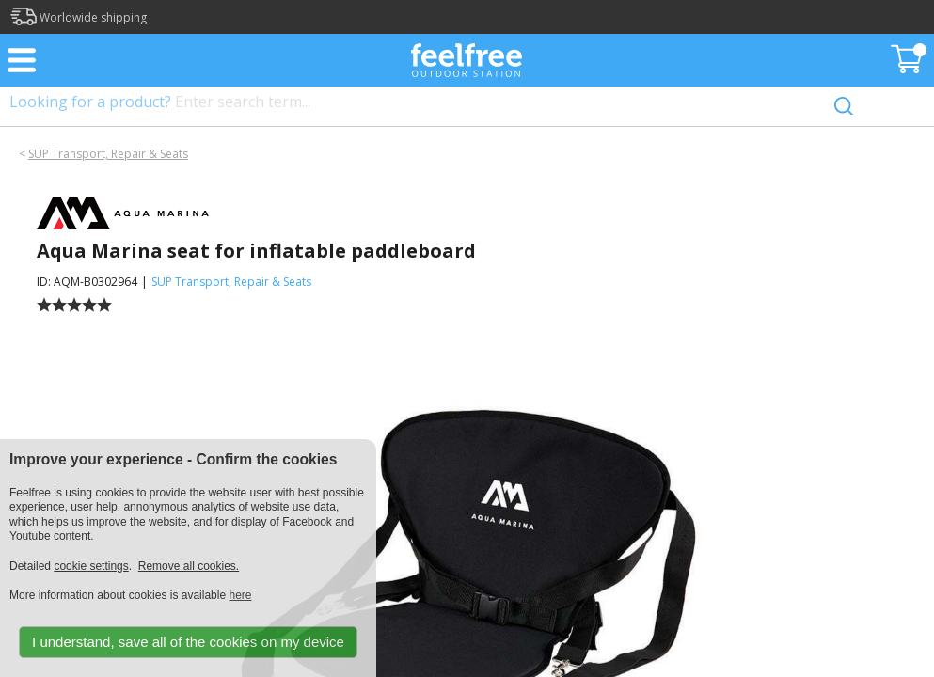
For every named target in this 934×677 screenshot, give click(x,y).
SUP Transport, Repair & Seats (108, 154)
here (240, 595)
